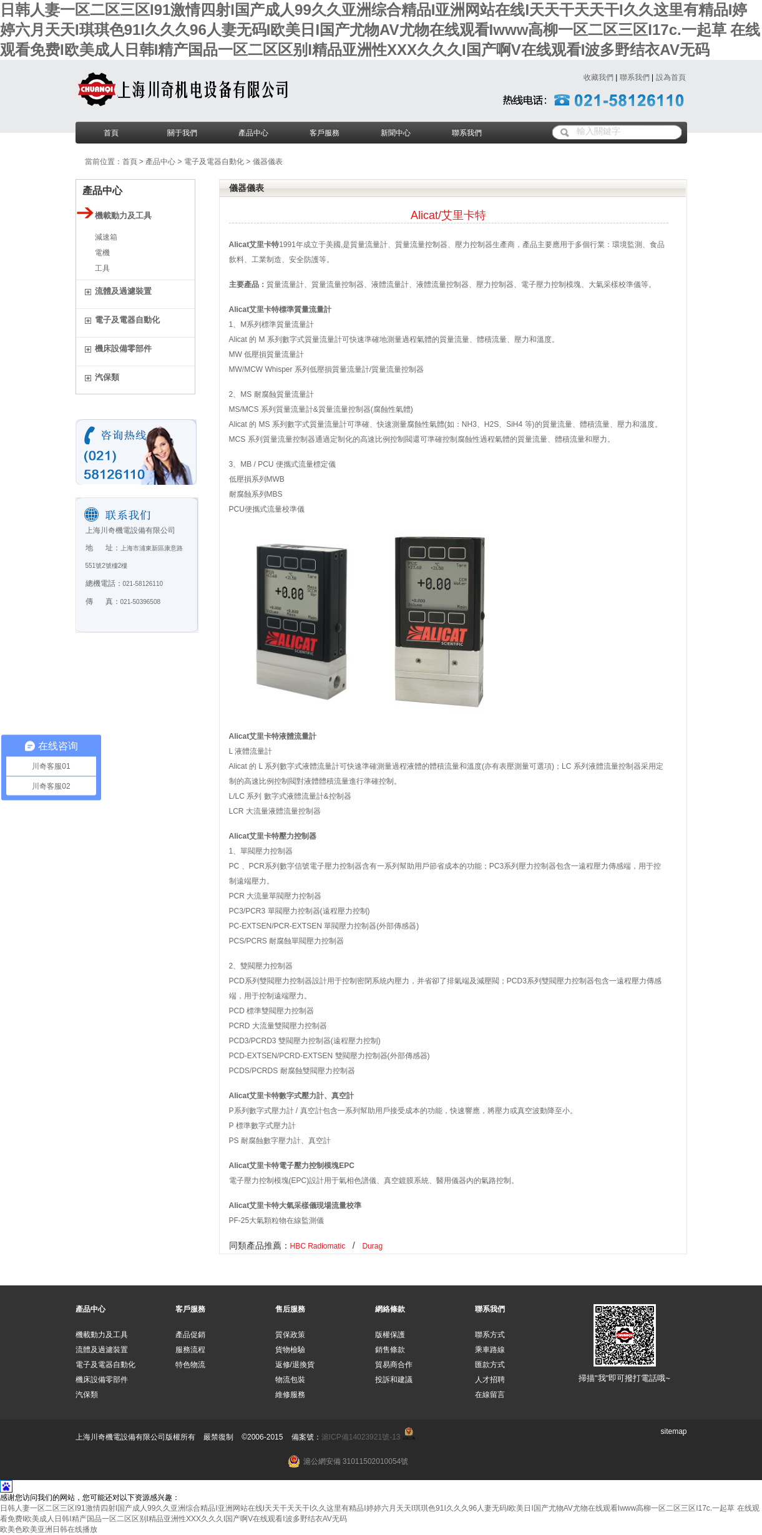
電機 (102, 252)
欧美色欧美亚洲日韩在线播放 (48, 1529)
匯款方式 (490, 1364)
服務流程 (190, 1349)
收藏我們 (598, 77)
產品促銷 (190, 1334)
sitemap (673, 1431)
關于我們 (182, 133)
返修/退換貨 (295, 1364)
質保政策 (290, 1334)
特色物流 (190, 1364)
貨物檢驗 (290, 1349)
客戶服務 (324, 133)
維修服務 (290, 1394)
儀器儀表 (268, 161)
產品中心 (253, 133)
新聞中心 (396, 133)
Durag (372, 1246)
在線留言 (490, 1394)
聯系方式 (490, 1334)
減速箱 (106, 237)
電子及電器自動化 (214, 161)
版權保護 (390, 1334)
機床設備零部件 (102, 1379)
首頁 (111, 133)
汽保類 (87, 1394)
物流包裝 (290, 1379)
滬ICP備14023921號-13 (361, 1437)
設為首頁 (671, 77)
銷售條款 (390, 1349)
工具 (102, 268)
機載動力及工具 (102, 1334)
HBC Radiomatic (318, 1246)
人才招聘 (490, 1379)
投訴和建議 (394, 1379)
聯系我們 (635, 77)
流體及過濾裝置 (102, 1349)
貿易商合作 (394, 1364)
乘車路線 (490, 1349)
